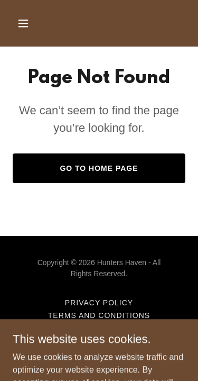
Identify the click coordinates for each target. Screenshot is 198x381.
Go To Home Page (99, 168)
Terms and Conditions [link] (99, 315)
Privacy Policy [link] (99, 302)
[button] (32, 23)
